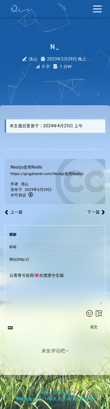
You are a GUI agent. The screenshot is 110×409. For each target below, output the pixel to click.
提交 (93, 327)
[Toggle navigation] (97, 8)
